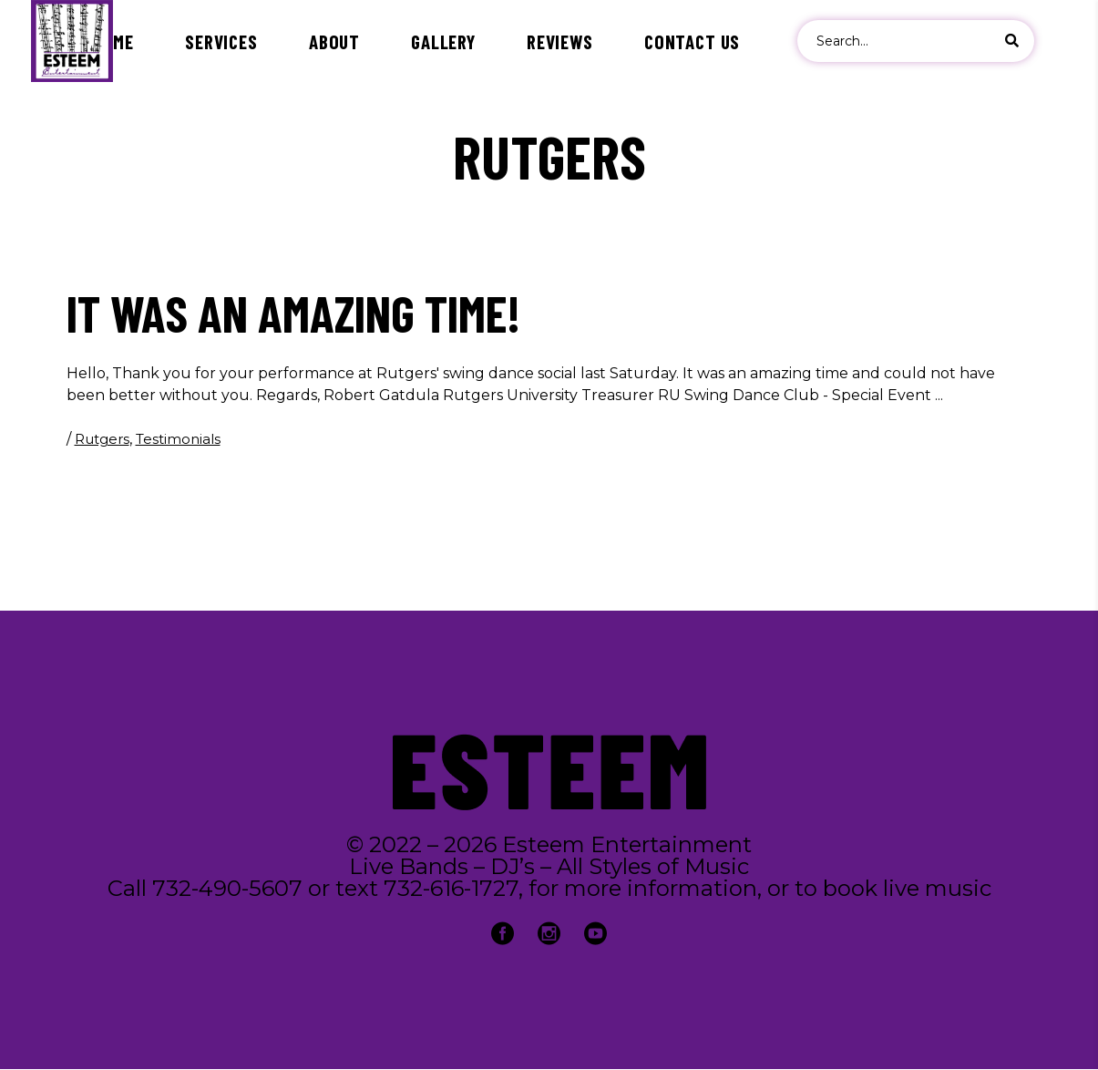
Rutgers (102, 439)
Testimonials (178, 439)
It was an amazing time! (293, 313)
